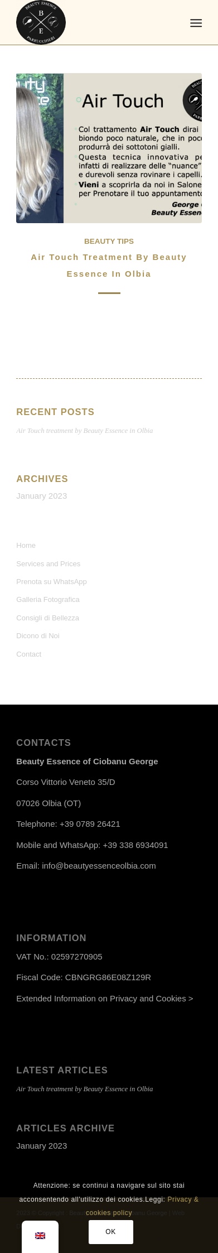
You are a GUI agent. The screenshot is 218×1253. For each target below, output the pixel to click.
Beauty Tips (109, 241)
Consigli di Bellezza (47, 618)
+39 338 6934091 (135, 845)
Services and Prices (48, 564)
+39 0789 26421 (90, 823)
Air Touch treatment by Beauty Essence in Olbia (84, 431)
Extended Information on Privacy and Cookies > (104, 998)
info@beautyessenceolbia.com (99, 865)
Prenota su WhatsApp (51, 581)
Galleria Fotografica (47, 599)
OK (110, 1232)
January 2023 (41, 495)
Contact (28, 654)
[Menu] (195, 22)
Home (26, 545)
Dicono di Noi (37, 636)
